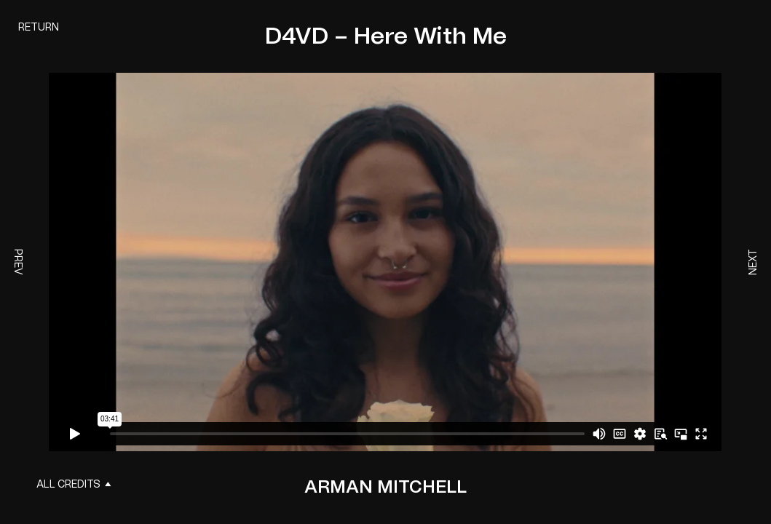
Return (38, 28)
